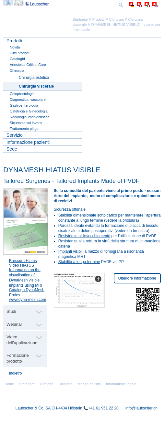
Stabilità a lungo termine (79, 262)
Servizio (14, 135)
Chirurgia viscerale (36, 86)
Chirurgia (116, 19)
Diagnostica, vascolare (28, 99)
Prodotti (98, 19)
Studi (11, 311)
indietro (15, 373)
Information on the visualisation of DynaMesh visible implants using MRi (25, 278)
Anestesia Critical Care (28, 65)
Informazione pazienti (28, 142)
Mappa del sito (89, 384)
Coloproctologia (22, 94)
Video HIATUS (21, 265)
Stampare (27, 384)
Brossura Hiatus (23, 261)
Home (9, 384)
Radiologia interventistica (29, 117)
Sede (11, 149)
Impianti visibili (70, 251)
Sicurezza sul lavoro (25, 123)
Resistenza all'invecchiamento (84, 236)
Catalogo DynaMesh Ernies (26, 292)
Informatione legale (121, 384)
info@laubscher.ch (141, 408)
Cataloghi (17, 59)
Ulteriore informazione (137, 278)
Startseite (80, 19)
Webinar (14, 324)
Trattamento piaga (24, 129)
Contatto (46, 384)
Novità (15, 47)
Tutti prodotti (19, 53)
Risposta (66, 384)
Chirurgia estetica (34, 77)
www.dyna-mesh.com (27, 299)
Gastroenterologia (24, 105)
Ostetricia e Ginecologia (29, 111)
